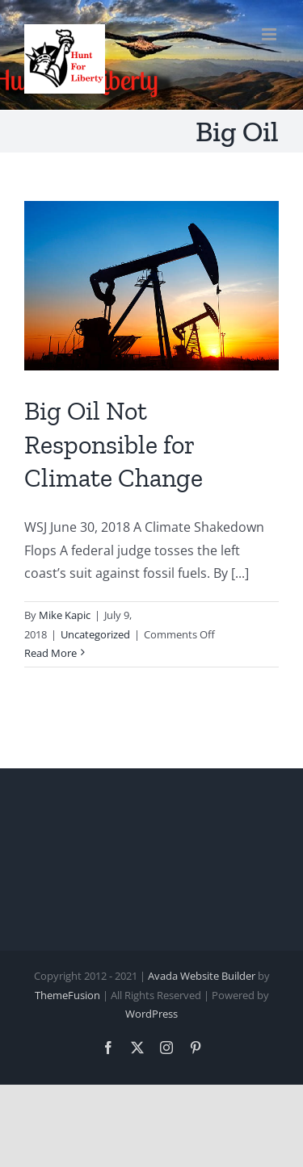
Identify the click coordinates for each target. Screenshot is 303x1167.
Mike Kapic (64, 615)
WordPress (151, 1013)
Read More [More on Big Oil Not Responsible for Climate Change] (50, 653)
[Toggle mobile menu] (270, 34)
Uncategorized (95, 634)
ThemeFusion (67, 995)
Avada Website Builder (201, 975)
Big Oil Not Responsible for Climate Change (113, 444)
